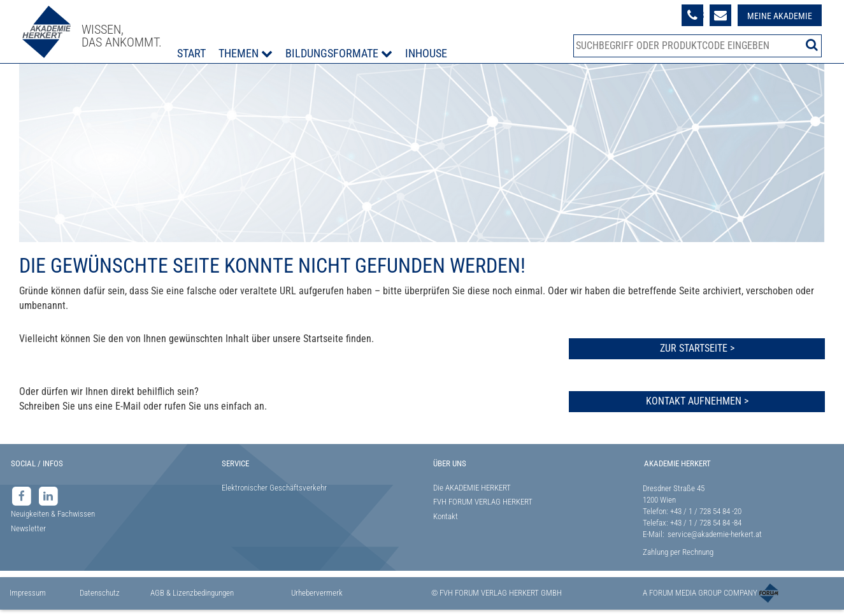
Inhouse (426, 53)
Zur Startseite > (697, 348)
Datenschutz (100, 593)
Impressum (28, 593)
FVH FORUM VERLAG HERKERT (483, 501)
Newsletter (28, 528)
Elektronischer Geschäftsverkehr (274, 487)
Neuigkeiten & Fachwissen (53, 514)
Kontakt (445, 516)
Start (191, 53)
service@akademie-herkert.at (715, 534)
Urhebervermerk (317, 593)
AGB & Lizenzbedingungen (192, 593)
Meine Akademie (779, 16)
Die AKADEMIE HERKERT (472, 487)
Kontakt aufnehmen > (697, 401)
